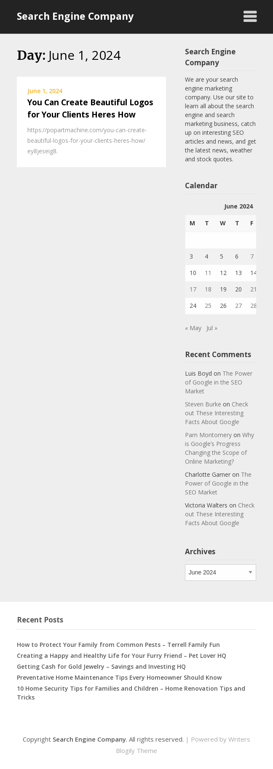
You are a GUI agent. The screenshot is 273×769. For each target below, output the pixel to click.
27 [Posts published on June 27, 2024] (238, 306)
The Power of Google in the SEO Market (218, 382)
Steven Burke (203, 404)
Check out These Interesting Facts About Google (216, 413)
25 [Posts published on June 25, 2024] (208, 306)
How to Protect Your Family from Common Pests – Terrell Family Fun (118, 645)
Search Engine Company (75, 16)
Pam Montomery (208, 435)
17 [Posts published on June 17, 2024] (193, 289)
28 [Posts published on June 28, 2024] (253, 306)
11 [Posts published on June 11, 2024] (208, 273)
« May (193, 328)
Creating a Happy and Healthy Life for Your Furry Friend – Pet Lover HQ (121, 656)
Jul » (211, 328)
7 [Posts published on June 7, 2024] (252, 256)
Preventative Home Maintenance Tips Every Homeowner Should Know (119, 677)
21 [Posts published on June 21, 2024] (253, 289)
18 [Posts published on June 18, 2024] (208, 289)
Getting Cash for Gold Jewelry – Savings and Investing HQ (101, 666)
